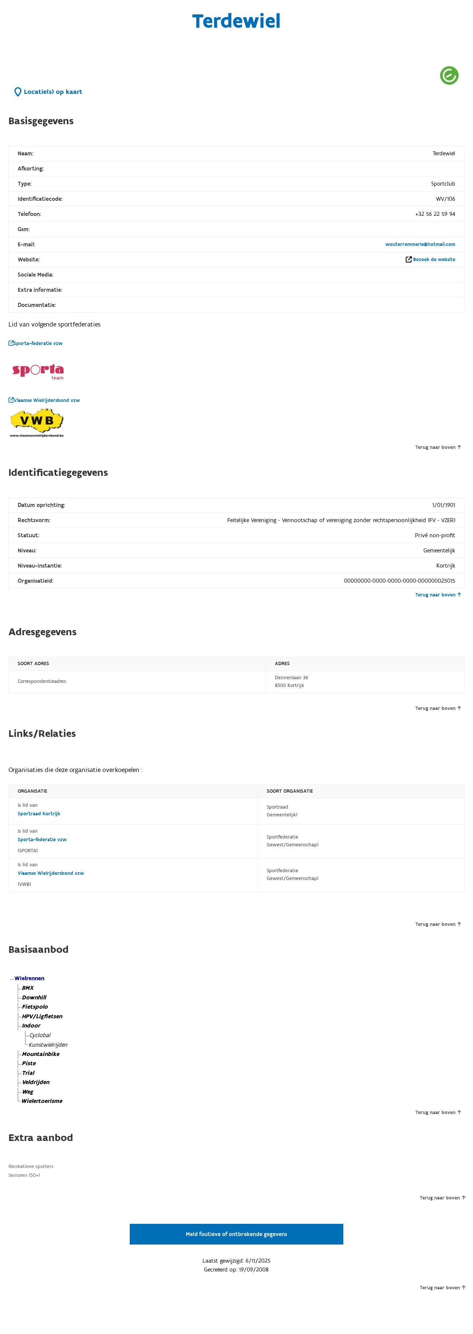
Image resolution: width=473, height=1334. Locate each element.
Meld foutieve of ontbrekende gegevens (236, 1234)
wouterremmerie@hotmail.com (420, 244)
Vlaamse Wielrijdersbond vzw (44, 400)
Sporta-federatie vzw (35, 343)
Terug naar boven (438, 447)
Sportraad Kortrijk (39, 813)
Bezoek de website (434, 259)
